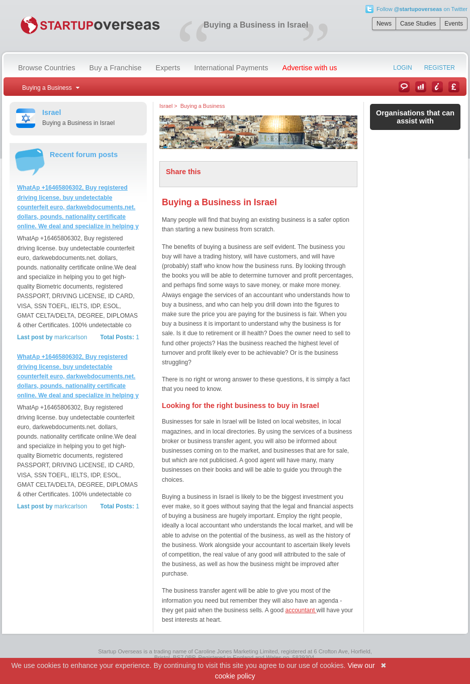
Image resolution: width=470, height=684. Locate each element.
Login (402, 67)
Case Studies (418, 23)
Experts (168, 68)
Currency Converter (453, 86)
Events (453, 23)
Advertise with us (310, 68)
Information (437, 86)
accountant (301, 610)
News (384, 23)
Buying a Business (202, 106)
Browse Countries (46, 68)
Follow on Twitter (422, 9)
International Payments (231, 68)
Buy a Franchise (115, 68)
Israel (165, 106)
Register (439, 67)
